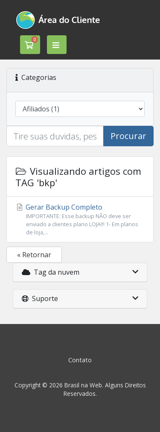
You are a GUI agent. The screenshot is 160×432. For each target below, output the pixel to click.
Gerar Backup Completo (80, 219)
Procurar (128, 136)
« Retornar (34, 254)
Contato (80, 360)
